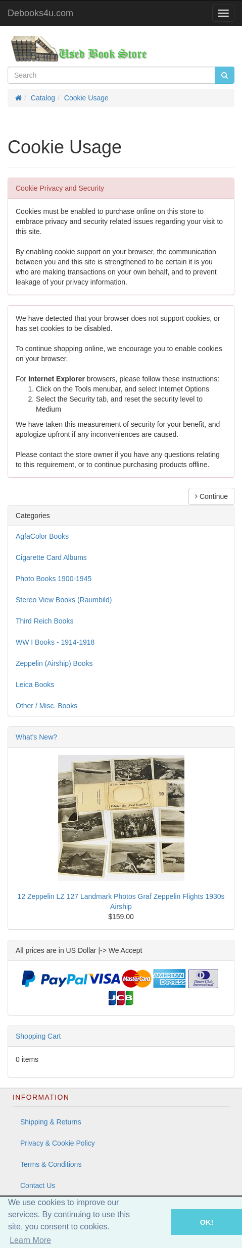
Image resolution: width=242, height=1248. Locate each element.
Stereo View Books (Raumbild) (64, 600)
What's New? (36, 737)
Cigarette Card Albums (51, 557)
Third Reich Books (44, 621)
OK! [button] (206, 1222)
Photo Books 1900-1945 (53, 579)
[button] (157, 1222)
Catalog (43, 98)
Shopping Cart (38, 1036)
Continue (211, 496)
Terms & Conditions (50, 1164)
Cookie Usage (86, 98)
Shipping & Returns (50, 1122)
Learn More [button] (30, 1240)
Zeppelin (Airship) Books (54, 663)
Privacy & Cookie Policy (57, 1143)
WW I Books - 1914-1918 (55, 642)
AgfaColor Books (42, 536)
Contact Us (37, 1185)
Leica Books (35, 684)
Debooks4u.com (40, 13)
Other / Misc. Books (46, 706)
